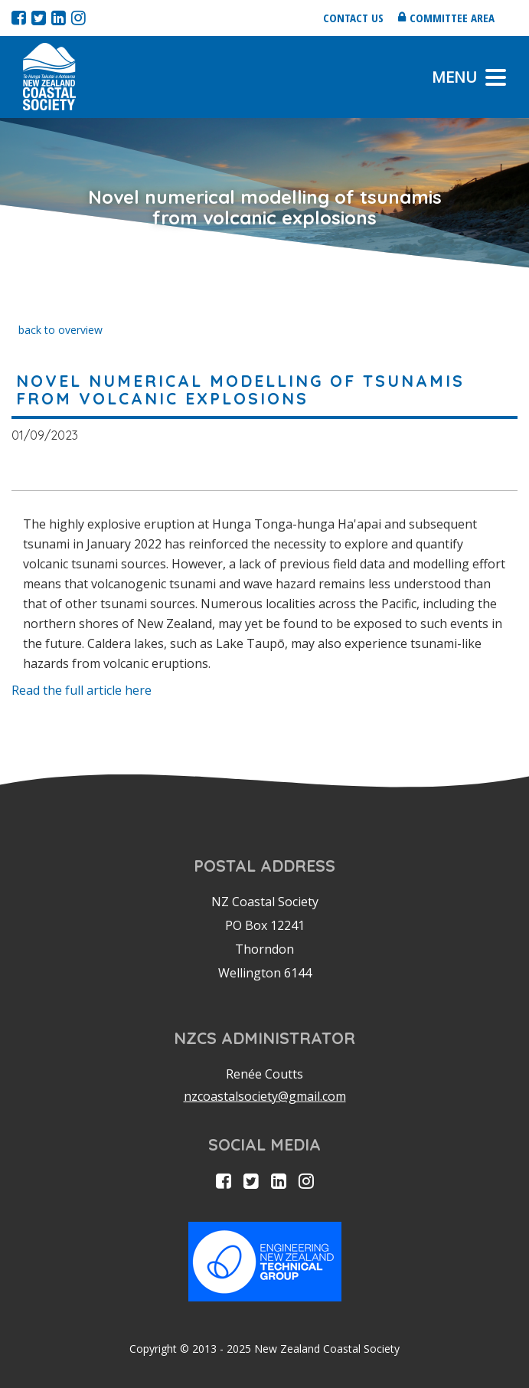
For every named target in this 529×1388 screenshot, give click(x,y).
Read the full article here (81, 690)
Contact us (353, 17)
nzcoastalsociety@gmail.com (265, 1096)
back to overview (60, 329)
